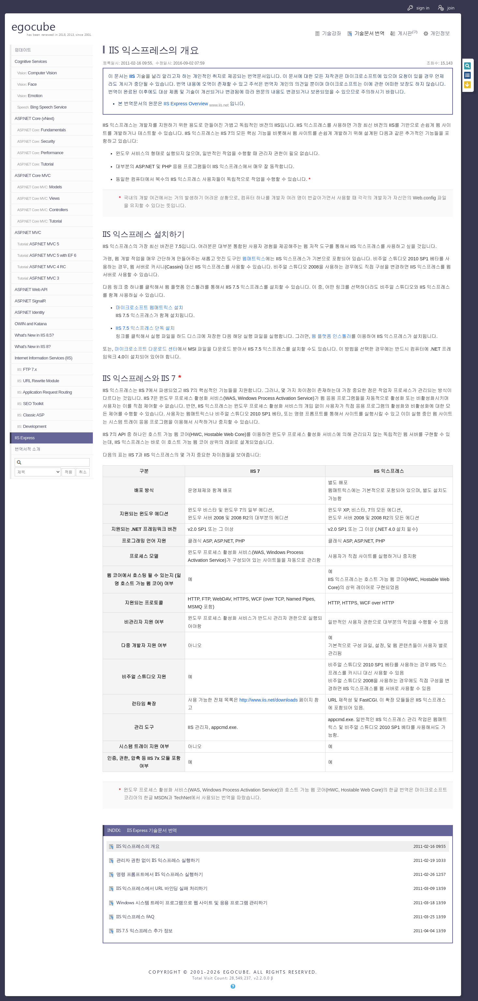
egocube (33, 26)
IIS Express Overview (186, 103)
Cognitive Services (31, 61)
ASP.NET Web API (31, 289)
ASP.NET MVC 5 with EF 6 (46, 255)
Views (38, 198)
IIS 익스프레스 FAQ (135, 916)
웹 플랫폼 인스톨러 (331, 336)
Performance (40, 152)
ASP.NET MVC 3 (38, 278)
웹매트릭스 (253, 258)
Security (36, 141)
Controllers (42, 209)
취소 (83, 472)
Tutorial (35, 164)
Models (39, 186)
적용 (68, 472)
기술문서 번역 (369, 33)
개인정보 (440, 33)
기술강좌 (331, 33)
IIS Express (25, 437)
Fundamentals (41, 129)
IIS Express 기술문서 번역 (152, 830)
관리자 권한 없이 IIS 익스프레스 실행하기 (158, 860)
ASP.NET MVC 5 (38, 243)
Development (31, 426)
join (446, 8)
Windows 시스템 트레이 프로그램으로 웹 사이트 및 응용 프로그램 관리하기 (192, 902)
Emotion (29, 95)
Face (26, 84)
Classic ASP (30, 415)
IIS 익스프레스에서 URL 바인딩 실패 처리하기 (162, 888)
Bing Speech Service (41, 107)
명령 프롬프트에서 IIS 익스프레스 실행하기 (159, 874)
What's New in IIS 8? (33, 346)
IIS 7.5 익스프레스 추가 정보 (144, 930)
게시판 (407, 33)
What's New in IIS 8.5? (34, 335)
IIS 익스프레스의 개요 (138, 846)
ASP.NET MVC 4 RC (41, 266)
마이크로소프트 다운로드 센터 (145, 349)
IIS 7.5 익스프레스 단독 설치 (145, 328)
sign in (418, 8)
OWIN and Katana (31, 323)
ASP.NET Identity (29, 312)
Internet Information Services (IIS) (43, 357)
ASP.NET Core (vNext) (34, 118)
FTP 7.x (26, 369)
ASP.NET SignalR (30, 300)
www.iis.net (218, 105)
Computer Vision (37, 72)
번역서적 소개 (27, 449)
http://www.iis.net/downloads (268, 700)
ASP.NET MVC (28, 232)
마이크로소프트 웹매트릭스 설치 (149, 307)
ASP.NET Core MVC (33, 175)
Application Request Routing (44, 392)
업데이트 (23, 50)
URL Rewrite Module (38, 380)
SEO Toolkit (30, 403)
